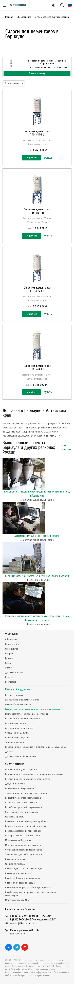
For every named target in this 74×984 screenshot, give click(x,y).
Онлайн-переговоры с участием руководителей (28, 887)
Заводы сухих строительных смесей (22, 699)
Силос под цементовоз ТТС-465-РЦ (37, 289)
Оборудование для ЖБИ (17, 732)
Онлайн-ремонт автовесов (18, 873)
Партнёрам (10, 681)
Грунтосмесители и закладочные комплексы (26, 713)
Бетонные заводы (14, 695)
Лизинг (8, 667)
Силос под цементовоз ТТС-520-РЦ (37, 367)
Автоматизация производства (19, 728)
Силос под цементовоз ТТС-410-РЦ (37, 211)
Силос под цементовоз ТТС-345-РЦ (37, 133)
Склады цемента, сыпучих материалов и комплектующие (32, 709)
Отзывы (9, 677)
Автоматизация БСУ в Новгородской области (37, 535)
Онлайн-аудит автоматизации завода (23, 868)
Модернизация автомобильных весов (23, 845)
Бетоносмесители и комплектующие (22, 718)
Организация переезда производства (23, 849)
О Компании (11, 639)
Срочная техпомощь (15, 863)
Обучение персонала (15, 859)
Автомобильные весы (15, 723)
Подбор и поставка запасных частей (22, 835)
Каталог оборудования (18, 689)
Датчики (9, 751)
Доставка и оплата (14, 672)
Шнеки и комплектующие (17, 737)
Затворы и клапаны (14, 742)
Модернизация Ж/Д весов (18, 840)
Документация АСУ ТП (15, 783)
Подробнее (31, 157)
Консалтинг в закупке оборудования (23, 797)
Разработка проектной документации (23, 807)
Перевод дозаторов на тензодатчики (23, 830)
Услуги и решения (14, 764)
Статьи (8, 663)
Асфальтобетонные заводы (18, 704)
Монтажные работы (14, 816)
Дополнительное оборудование (20, 756)
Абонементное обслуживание (19, 788)
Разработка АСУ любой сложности (21, 802)
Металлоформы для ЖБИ (17, 900)
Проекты (9, 658)
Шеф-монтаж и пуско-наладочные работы (25, 821)
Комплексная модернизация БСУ (21, 769)
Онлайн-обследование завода (20, 882)
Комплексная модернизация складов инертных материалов (34, 774)
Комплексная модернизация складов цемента (27, 779)
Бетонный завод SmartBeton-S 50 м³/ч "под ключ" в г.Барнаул (37, 576)
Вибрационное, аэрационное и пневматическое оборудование (35, 747)
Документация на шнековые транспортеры (26, 793)
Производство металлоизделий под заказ (25, 826)
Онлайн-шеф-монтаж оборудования (22, 878)
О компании (11, 633)
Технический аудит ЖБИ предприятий (23, 854)
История (9, 653)
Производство (12, 644)
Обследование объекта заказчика (21, 812)
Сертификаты (11, 648)
